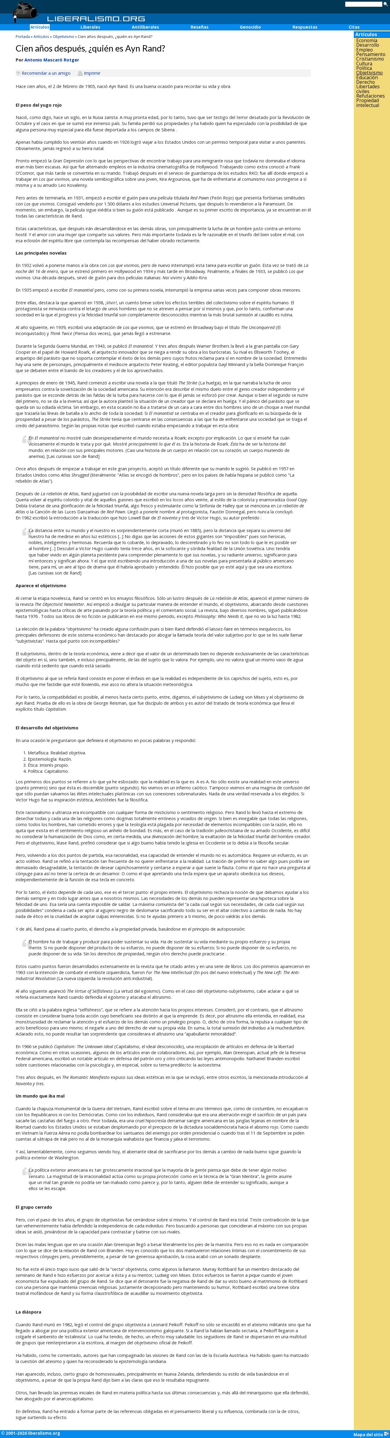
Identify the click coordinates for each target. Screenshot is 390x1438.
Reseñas (199, 27)
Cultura (364, 63)
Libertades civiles (368, 89)
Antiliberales (145, 27)
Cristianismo (370, 59)
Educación (367, 77)
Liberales (90, 27)
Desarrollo (367, 45)
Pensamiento (370, 54)
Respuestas (305, 27)
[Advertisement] (372, 204)
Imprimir (92, 73)
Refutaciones (370, 96)
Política (364, 68)
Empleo (364, 50)
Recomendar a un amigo (46, 73)
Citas (354, 27)
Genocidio (250, 27)
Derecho (365, 82)
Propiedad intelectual (367, 103)
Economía (366, 40)
